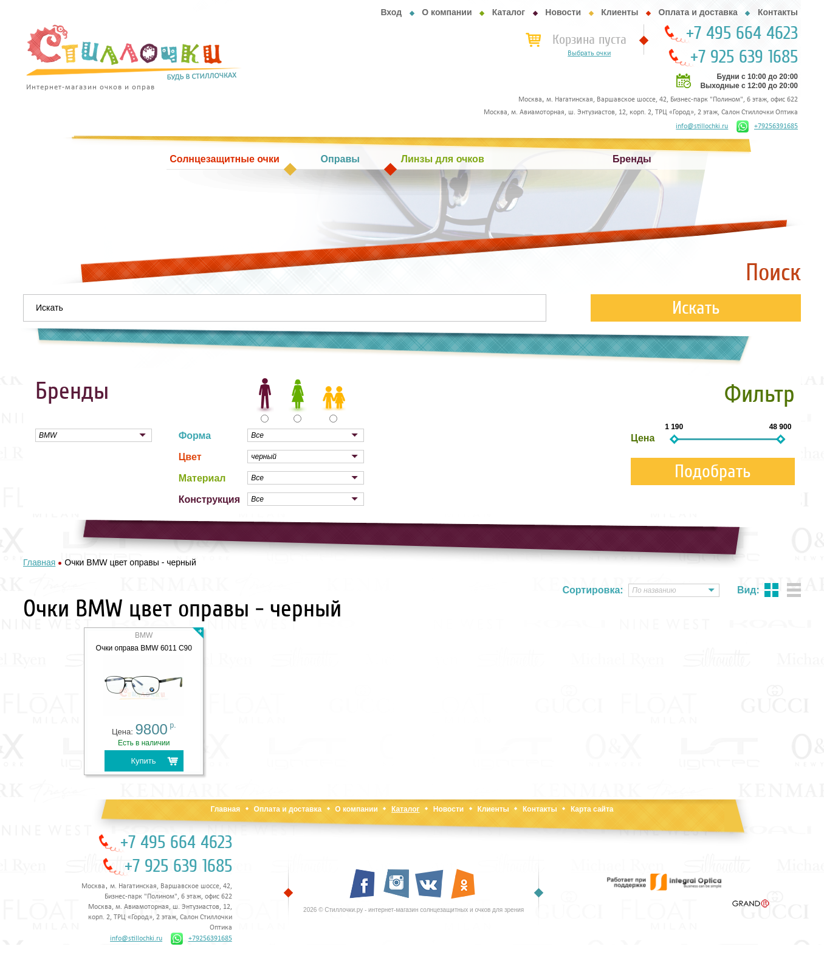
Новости (563, 12)
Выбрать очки (589, 53)
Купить (143, 760)
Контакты (778, 12)
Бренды (632, 159)
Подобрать (713, 471)
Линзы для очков (442, 159)
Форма (195, 435)
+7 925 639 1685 (744, 57)
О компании (447, 12)
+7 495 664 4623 (742, 33)
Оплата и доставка (698, 12)
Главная (225, 809)
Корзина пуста (589, 39)
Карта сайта (592, 809)
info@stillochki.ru (702, 126)
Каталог (508, 12)
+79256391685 (767, 126)
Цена (642, 438)
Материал (202, 478)
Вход (391, 12)
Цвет (190, 457)
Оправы (340, 159)
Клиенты (619, 12)
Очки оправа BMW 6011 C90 (144, 648)
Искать (696, 308)
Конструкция (209, 499)
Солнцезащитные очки (224, 159)
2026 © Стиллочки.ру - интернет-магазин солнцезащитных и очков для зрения (413, 909)
